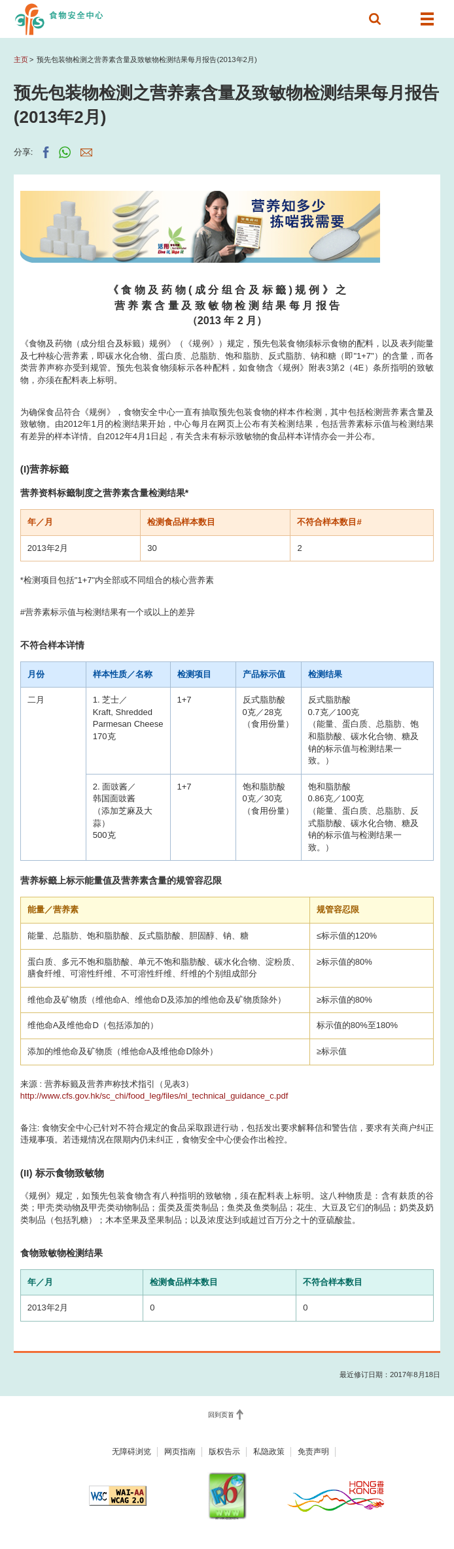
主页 (21, 59)
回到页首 (221, 1414)
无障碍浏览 (131, 1451)
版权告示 (224, 1451)
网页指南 (180, 1451)
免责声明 (313, 1451)
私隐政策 (269, 1451)
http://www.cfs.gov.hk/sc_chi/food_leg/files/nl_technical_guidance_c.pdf (154, 1096)
